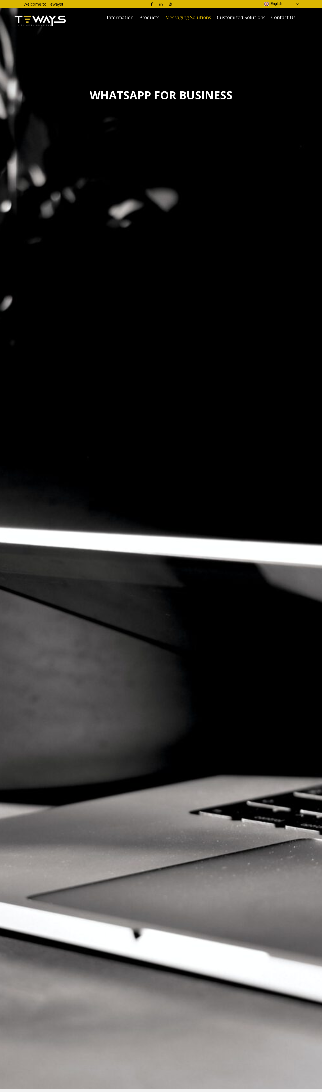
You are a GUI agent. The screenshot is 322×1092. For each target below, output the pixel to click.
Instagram (170, 4)
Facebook (152, 4)
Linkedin (161, 4)
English (273, 4)
